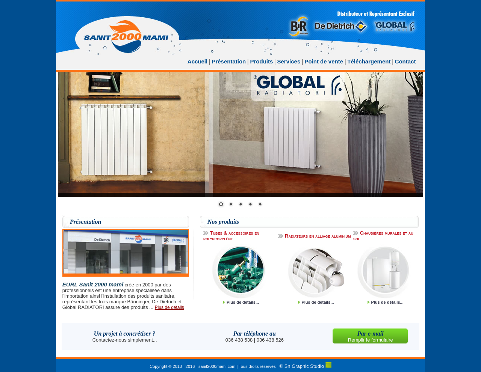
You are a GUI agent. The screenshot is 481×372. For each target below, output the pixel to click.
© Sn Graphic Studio (302, 366)
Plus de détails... (243, 302)
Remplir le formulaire (370, 340)
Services (289, 61)
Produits (261, 61)
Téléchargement (368, 61)
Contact (405, 61)
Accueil (197, 61)
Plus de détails (169, 307)
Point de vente (324, 61)
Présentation (229, 61)
